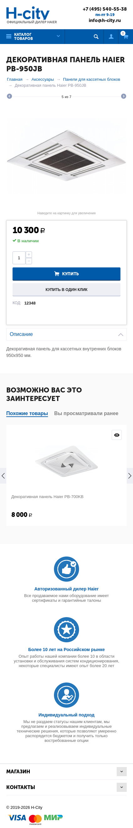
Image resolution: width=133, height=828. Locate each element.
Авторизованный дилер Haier (66, 588)
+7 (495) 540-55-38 (105, 9)
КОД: (17, 303)
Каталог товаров (23, 36)
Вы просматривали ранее (86, 413)
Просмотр (117, 435)
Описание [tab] (66, 332)
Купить (70, 273)
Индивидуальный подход (66, 714)
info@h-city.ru (105, 20)
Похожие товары (27, 413)
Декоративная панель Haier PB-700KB (47, 496)
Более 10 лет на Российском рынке (66, 649)
